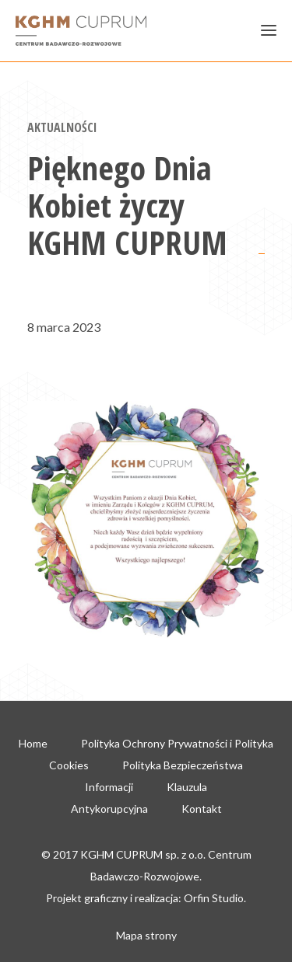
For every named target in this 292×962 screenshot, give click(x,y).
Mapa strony (146, 935)
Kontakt (201, 808)
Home (33, 743)
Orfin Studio (214, 897)
